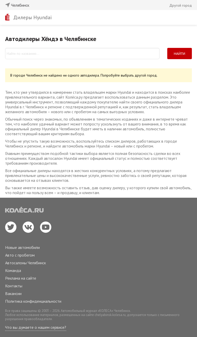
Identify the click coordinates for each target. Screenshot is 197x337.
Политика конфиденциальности (33, 301)
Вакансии (13, 293)
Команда (13, 270)
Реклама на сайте (20, 278)
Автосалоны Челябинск (25, 262)
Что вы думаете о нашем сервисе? (35, 327)
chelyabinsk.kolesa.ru (110, 315)
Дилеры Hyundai (32, 17)
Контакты (13, 285)
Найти (179, 53)
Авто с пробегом (20, 255)
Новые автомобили (22, 247)
